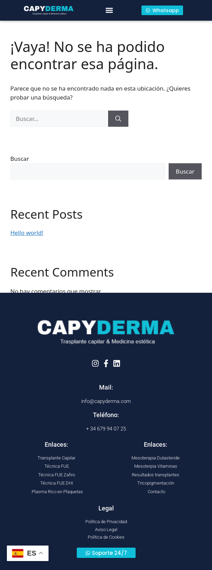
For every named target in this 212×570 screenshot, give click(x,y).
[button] (109, 10)
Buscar (19, 159)
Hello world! (26, 233)
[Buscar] (118, 119)
